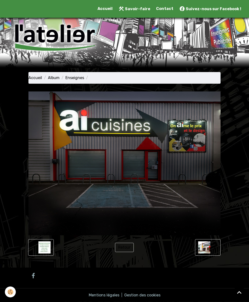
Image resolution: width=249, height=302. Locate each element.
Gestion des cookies (142, 295)
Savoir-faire (134, 9)
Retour (124, 247)
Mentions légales (104, 295)
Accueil (105, 8)
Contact (164, 8)
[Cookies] (10, 291)
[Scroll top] (239, 292)
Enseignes (74, 77)
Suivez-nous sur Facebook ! (210, 9)
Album (54, 77)
